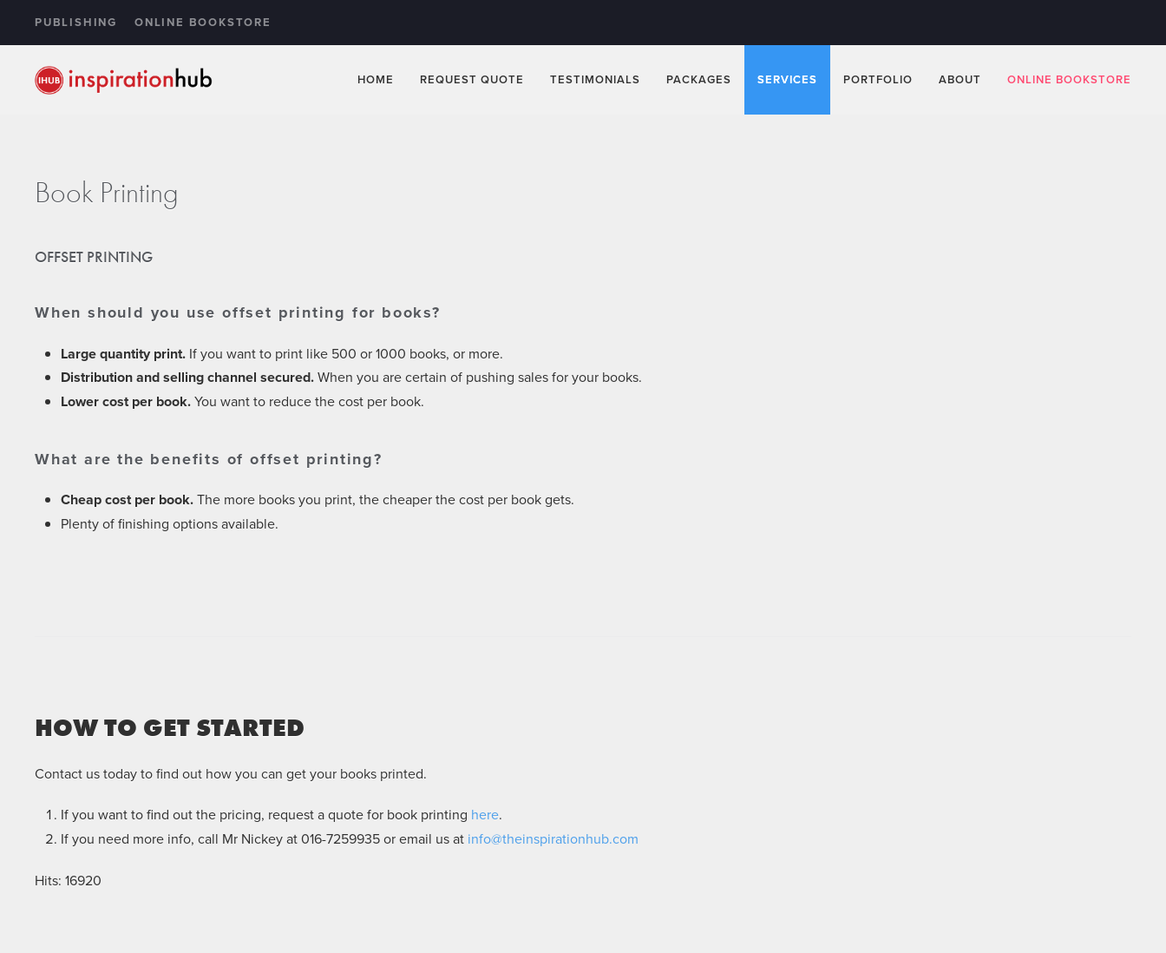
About (960, 79)
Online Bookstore (203, 22)
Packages (698, 79)
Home (375, 79)
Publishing (76, 22)
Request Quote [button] (472, 79)
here (485, 815)
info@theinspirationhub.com (553, 839)
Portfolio (878, 79)
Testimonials (595, 79)
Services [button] (787, 79)
